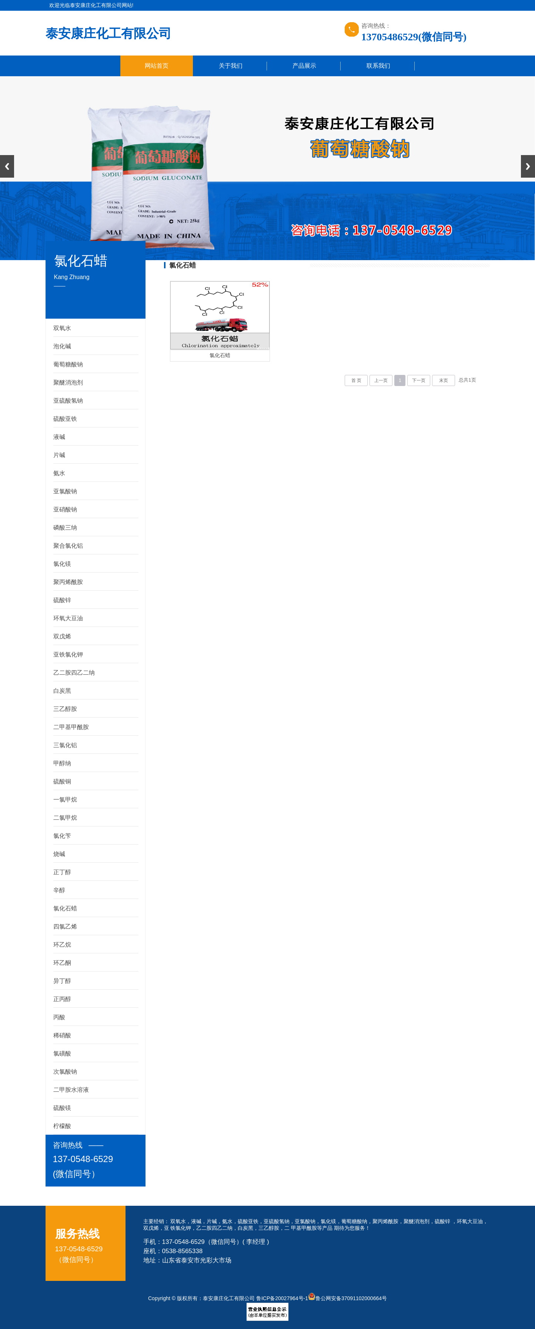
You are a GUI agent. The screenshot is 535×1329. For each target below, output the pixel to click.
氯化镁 (62, 564)
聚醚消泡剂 (68, 382)
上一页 (381, 380)
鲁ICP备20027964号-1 (282, 1298)
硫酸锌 (62, 600)
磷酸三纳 (65, 527)
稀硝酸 (62, 1035)
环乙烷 (62, 945)
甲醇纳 (62, 763)
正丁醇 (62, 872)
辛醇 (59, 890)
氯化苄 (62, 836)
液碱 (59, 437)
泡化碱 (62, 346)
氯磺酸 (62, 1053)
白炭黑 (62, 691)
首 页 (356, 380)
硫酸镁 (62, 1108)
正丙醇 (62, 999)
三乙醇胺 (65, 709)
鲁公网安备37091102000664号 (347, 1298)
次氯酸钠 (65, 1071)
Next (528, 166)
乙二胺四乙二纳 (74, 672)
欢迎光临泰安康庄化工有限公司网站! (91, 5)
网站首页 (156, 66)
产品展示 (304, 66)
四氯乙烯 (65, 926)
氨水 (59, 473)
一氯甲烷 (65, 799)
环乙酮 (62, 963)
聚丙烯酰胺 (68, 582)
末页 (443, 380)
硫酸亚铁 (65, 419)
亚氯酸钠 (65, 491)
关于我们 (231, 66)
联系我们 (378, 66)
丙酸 (59, 1017)
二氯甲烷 (65, 818)
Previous (7, 166)
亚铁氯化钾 (68, 654)
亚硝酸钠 (65, 509)
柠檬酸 (62, 1126)
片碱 (59, 455)
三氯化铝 (65, 745)
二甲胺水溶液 (71, 1090)
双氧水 (62, 328)
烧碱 (59, 854)
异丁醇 (62, 981)
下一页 (418, 380)
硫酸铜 (62, 781)
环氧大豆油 (68, 618)
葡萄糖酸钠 (68, 364)
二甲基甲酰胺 (71, 727)
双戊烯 (62, 636)
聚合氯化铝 (68, 546)
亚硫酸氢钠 (68, 400)
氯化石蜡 (65, 908)
